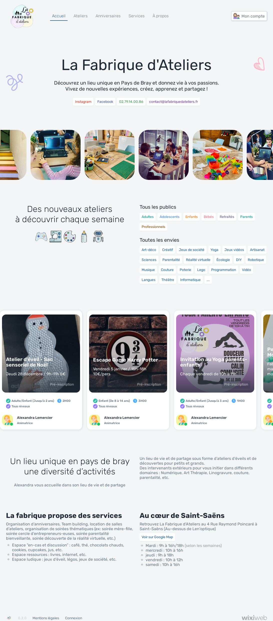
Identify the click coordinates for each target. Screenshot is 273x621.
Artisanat (257, 250)
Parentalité (171, 260)
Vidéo (246, 270)
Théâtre (167, 280)
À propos (161, 16)
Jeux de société (191, 250)
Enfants (191, 217)
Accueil (59, 16)
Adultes (148, 217)
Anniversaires (108, 16)
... (208, 280)
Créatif (167, 250)
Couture (167, 270)
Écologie (223, 260)
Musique (148, 270)
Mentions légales (46, 618)
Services (137, 16)
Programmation (223, 270)
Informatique (190, 280)
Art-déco (149, 250)
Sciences (149, 260)
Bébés (209, 217)
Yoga (214, 250)
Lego (201, 270)
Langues (148, 280)
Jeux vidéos (234, 250)
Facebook (105, 102)
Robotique (256, 260)
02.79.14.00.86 (131, 102)
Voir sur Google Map (157, 537)
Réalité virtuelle (198, 260)
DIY (239, 260)
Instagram (83, 102)
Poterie (185, 270)
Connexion (73, 618)
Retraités (227, 217)
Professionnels (153, 227)
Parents (246, 217)
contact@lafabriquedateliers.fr (173, 102)
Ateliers (81, 16)
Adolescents (169, 217)
